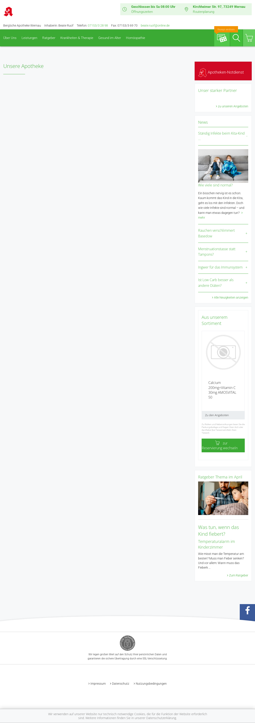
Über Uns (10, 38)
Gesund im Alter (109, 38)
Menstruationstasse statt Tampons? (216, 252)
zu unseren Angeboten (233, 106)
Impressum (98, 683)
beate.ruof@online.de (155, 25)
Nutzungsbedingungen (151, 683)
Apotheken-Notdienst (221, 72)
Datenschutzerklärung (161, 718)
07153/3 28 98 (98, 25)
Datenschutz (120, 683)
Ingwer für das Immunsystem (220, 267)
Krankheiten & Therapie (76, 38)
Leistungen (29, 38)
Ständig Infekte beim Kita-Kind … (221, 136)
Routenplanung (203, 12)
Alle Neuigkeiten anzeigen (231, 297)
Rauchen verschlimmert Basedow (216, 233)
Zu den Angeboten (217, 415)
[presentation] (204, 376)
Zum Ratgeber (238, 575)
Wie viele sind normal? (215, 185)
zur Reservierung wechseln (220, 445)
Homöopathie (135, 38)
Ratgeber (48, 38)
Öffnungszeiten (142, 12)
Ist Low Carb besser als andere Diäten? (215, 282)
